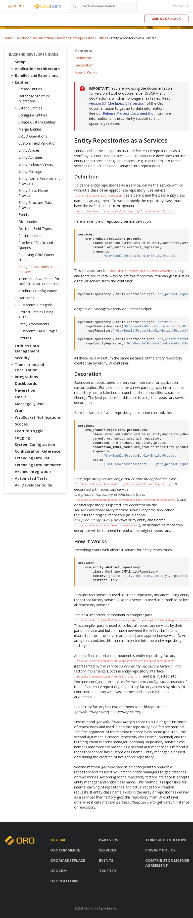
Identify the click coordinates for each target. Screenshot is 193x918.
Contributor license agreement (167, 863)
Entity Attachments (33, 324)
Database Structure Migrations (34, 98)
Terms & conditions (166, 839)
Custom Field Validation (37, 143)
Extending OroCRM (29, 457)
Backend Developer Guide (75, 38)
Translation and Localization (27, 367)
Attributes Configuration (37, 290)
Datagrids (25, 297)
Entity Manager (30, 171)
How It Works (86, 72)
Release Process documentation (129, 113)
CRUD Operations (32, 136)
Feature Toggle (29, 430)
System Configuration (35, 444)
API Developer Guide (31, 484)
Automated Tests (28, 478)
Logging (22, 437)
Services (107, 849)
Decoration (84, 65)
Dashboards (26, 383)
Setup (17, 61)
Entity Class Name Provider (33, 193)
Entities (103, 38)
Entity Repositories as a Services (37, 269)
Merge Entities (30, 129)
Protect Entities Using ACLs (35, 314)
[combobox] (102, 6)
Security (20, 357)
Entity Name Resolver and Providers (39, 181)
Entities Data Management (24, 348)
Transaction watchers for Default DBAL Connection (39, 281)
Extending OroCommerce (35, 464)
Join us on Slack (166, 19)
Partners (108, 839)
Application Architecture (35, 68)
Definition (83, 57)
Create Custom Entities (37, 122)
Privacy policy (160, 849)
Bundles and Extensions (34, 75)
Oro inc (58, 839)
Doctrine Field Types (35, 228)
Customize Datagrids (34, 305)
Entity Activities (30, 157)
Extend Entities (29, 108)
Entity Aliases (29, 150)
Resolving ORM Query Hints (36, 257)
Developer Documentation (35, 38)
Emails (21, 396)
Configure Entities (32, 115)
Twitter (107, 870)
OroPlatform (64, 880)
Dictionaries (28, 221)
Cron (19, 410)
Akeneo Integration (33, 471)
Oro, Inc (88, 908)
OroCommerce (65, 849)
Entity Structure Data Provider (35, 205)
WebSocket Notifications (35, 417)
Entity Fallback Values (35, 164)
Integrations (24, 376)
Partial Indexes (30, 235)
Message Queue (27, 403)
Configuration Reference (35, 451)
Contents (83, 50)
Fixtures (24, 338)
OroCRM (58, 870)
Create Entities (30, 89)
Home (8, 38)
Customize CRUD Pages (38, 331)
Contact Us (180, 6)
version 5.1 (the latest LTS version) (118, 103)
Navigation (25, 390)
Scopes (21, 423)
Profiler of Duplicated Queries (35, 245)
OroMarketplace (67, 860)
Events (23, 214)
